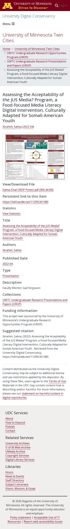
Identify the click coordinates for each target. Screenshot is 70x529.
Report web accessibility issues (43, 521)
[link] (28, 190)
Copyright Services (17, 455)
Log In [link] (63, 5)
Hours (9, 472)
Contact (10, 431)
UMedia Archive (15, 451)
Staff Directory (14, 480)
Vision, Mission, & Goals (20, 488)
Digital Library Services (19, 459)
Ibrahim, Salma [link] (12, 127)
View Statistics (11, 213)
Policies (10, 427)
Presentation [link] (11, 276)
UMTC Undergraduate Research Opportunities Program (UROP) (36, 55)
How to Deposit (15, 422)
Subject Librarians (16, 484)
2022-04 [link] (28, 127)
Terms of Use (57, 381)
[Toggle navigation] (9, 23)
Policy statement (20, 517)
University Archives (17, 443)
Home (6, 49)
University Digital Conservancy (29, 16)
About (9, 418)
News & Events (14, 476)
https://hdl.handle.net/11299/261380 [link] (25, 202)
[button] (56, 5)
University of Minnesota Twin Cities (33, 37)
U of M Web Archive (17, 447)
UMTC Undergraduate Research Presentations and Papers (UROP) (36, 63)
